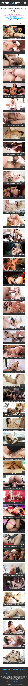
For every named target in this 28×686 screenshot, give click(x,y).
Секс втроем (21, 212)
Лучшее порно (10, 673)
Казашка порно (14, 20)
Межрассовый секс (12, 415)
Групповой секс (15, 197)
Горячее (13, 212)
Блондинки (15, 38)
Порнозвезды (22, 125)
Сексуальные (17, 343)
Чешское (16, 459)
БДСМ (11, 38)
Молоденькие (8, 67)
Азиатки (9, 197)
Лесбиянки (10, 241)
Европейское (15, 256)
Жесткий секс (16, 52)
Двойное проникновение (15, 81)
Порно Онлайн (6, 669)
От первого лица (14, 546)
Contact (20, 681)
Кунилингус (21, 488)
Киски (17, 488)
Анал (8, 38)
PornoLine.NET (9, 681)
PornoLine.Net (14, 684)
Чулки (23, 386)
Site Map (16, 681)
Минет (19, 38)
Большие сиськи (19, 154)
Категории (15, 669)
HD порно (22, 669)
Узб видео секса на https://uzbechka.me (14, 17)
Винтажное (6, 256)
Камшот (10, 52)
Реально (19, 372)
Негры (20, 52)
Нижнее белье (21, 96)
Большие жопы (17, 502)
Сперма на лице (15, 227)
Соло (22, 619)
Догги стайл (23, 648)
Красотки (6, 154)
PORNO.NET (10, 3)
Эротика (12, 343)
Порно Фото (19, 673)
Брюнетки (21, 168)
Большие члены (11, 154)
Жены (16, 372)
